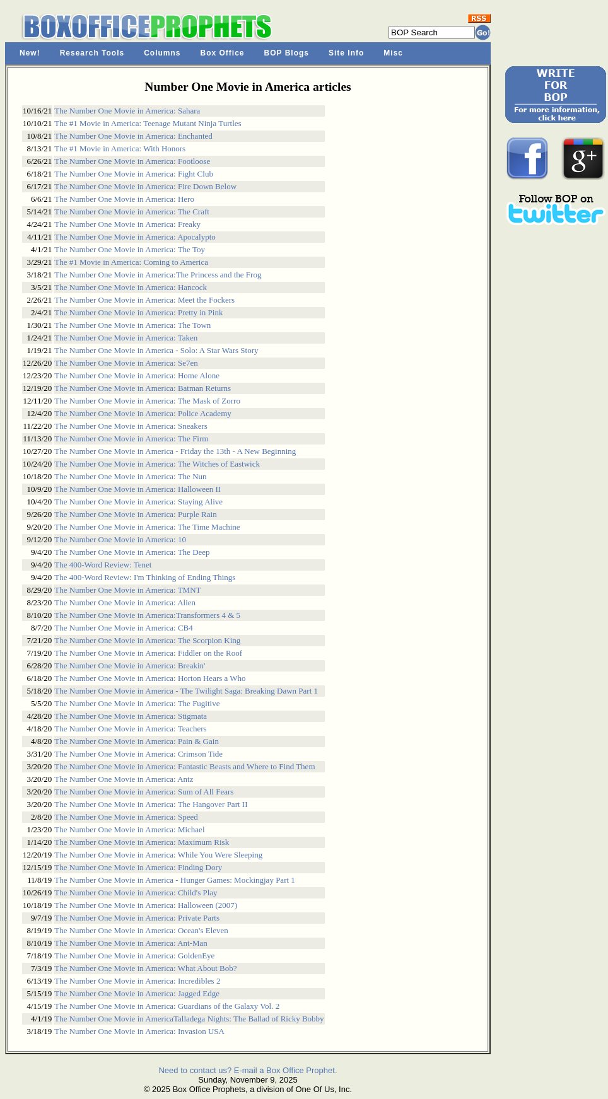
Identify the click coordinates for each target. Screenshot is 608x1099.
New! (30, 53)
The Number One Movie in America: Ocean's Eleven (141, 930)
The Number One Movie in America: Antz (123, 779)
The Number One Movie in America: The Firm (131, 438)
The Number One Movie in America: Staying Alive (138, 501)
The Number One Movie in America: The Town (132, 325)
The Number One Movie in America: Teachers (130, 728)
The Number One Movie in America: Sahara (127, 110)
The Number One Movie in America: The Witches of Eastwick (157, 463)
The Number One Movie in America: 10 (120, 539)
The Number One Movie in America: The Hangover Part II (150, 804)
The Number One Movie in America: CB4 (123, 627)
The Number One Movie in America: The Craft (131, 211)
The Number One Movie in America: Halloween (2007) (145, 905)
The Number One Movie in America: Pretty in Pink (138, 312)
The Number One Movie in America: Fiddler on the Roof (148, 653)
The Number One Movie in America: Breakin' (129, 665)
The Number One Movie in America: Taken (125, 337)
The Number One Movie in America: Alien (125, 602)
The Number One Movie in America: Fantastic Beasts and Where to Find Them (184, 766)
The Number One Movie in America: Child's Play (135, 892)
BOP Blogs (286, 53)
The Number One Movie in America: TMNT (127, 590)
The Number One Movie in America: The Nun (130, 476)
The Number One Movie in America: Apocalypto (135, 236)
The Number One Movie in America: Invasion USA (139, 1031)
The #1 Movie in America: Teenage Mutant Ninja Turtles (147, 123)
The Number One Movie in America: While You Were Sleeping (158, 854)
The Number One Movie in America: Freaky (127, 224)
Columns (162, 53)
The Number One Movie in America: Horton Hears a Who (149, 678)
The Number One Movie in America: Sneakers (131, 426)
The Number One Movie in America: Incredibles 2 (137, 981)
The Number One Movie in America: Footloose (132, 161)
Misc (393, 53)
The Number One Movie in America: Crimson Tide (138, 754)
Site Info (346, 53)
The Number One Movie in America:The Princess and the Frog (157, 274)
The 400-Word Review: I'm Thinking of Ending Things (144, 577)
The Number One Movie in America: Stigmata (130, 716)
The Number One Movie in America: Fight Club (133, 173)
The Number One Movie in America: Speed (125, 817)
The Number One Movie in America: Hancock (130, 287)
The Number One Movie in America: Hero (124, 199)
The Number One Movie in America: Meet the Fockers (144, 300)
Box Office (223, 53)
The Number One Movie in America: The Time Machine (147, 527)
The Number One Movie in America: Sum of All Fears (143, 791)
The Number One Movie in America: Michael (129, 829)
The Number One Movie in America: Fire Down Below (145, 186)
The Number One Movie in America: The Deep (131, 552)
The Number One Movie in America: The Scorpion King (147, 640)
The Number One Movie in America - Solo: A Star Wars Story (156, 350)
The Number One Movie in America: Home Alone (136, 375)
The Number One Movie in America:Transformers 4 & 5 (147, 615)
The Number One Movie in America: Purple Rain (135, 514)
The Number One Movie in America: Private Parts (136, 917)
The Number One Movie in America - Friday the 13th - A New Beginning (175, 451)
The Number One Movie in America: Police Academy (142, 413)
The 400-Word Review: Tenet (102, 564)
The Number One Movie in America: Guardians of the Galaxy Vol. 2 (166, 1006)
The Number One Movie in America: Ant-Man (131, 943)
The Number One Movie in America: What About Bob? (145, 968)
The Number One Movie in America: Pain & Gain (136, 741)
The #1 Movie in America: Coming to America (131, 262)
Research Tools (92, 53)
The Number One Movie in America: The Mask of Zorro (147, 400)
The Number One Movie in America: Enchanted (133, 136)
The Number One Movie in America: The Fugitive (136, 703)
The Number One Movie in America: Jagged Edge (136, 993)
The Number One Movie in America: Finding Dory (138, 867)
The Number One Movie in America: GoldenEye (134, 955)
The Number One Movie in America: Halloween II (137, 489)
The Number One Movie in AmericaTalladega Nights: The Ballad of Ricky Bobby (189, 1018)
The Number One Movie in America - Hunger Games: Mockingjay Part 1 (174, 880)
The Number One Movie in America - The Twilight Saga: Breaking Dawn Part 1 (186, 690)
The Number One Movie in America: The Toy (129, 249)
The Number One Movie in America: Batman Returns (142, 388)
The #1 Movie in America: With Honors (119, 148)
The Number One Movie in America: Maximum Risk (141, 842)
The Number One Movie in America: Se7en (125, 363)
